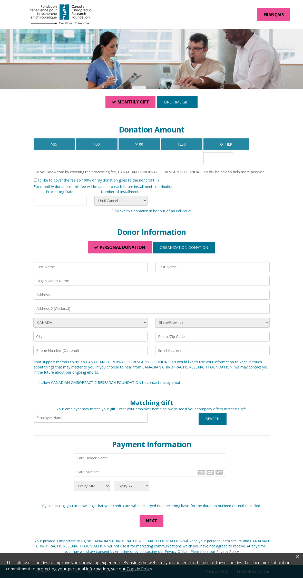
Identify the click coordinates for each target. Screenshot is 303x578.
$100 (139, 144)
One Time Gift (177, 102)
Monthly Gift (133, 102)
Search (212, 418)
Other (218, 144)
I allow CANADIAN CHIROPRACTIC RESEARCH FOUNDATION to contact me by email (110, 382)
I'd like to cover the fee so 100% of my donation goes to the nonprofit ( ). (99, 180)
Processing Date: (60, 191)
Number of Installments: (121, 191)
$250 (182, 144)
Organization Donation (184, 247)
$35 (54, 144)
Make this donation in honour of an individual (153, 211)
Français (274, 14)
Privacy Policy (227, 551)
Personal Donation (122, 247)
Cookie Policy (139, 569)
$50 (97, 144)
